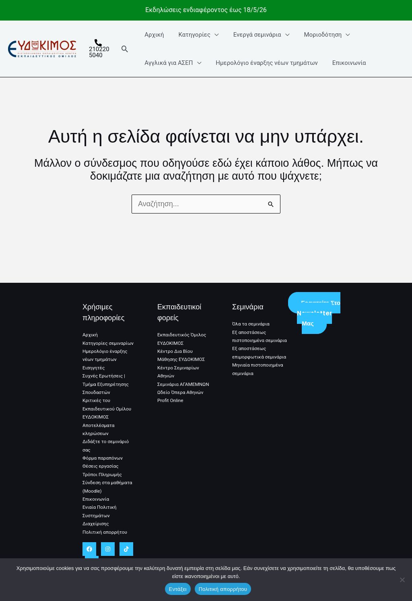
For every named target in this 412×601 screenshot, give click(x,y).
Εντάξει (178, 589)
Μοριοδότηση (315, 34)
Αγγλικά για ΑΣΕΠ (168, 62)
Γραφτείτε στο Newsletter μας (318, 312)
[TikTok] (126, 549)
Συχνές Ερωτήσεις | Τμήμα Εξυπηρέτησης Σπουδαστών (106, 384)
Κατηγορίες (192, 34)
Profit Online (170, 400)
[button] (126, 48)
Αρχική (154, 34)
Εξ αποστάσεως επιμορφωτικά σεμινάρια (249, 365)
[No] (402, 580)
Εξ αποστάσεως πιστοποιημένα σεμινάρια (249, 341)
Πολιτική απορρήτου (105, 532)
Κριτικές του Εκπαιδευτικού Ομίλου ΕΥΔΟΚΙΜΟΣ (107, 409)
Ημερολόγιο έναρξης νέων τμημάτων (264, 62)
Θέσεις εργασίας (100, 466)
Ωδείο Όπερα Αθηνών (180, 392)
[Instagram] (108, 549)
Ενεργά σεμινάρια (252, 34)
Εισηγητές (93, 368)
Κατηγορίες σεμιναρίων (108, 343)
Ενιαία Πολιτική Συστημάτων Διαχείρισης (99, 515)
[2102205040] (98, 48)
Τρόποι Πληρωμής (102, 474)
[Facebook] (89, 549)
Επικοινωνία (344, 62)
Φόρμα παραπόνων (103, 458)
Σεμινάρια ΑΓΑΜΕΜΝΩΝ (183, 384)
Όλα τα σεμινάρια (251, 324)
